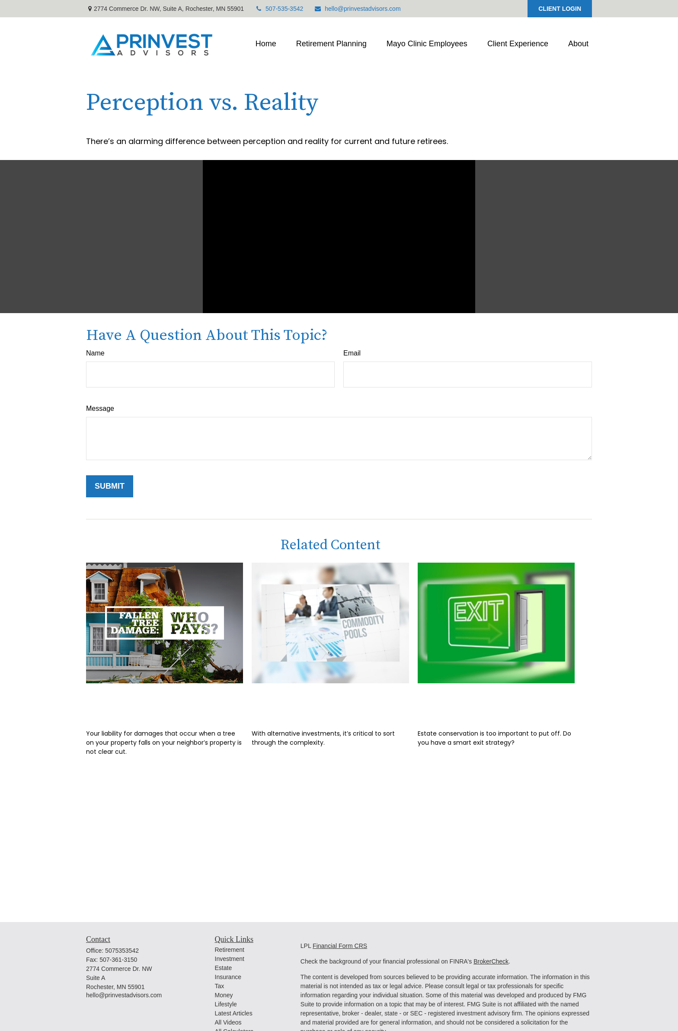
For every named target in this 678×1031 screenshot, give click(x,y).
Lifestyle (226, 1004)
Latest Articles (234, 1013)
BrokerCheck (490, 961)
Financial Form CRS (340, 945)
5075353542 (122, 950)
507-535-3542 (279, 8)
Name (95, 353)
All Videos (228, 1022)
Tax (219, 986)
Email (352, 353)
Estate (223, 967)
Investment (229, 958)
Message (100, 408)
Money (224, 995)
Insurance (228, 976)
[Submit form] (109, 486)
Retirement (229, 949)
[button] (266, 44)
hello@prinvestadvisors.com (357, 8)
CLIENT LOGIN (559, 8)
